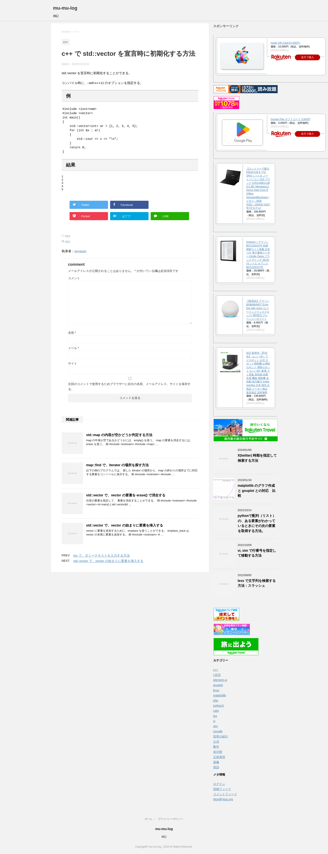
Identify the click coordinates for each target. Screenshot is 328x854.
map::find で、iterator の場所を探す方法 (117, 468)
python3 (218, 705)
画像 (216, 762)
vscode (218, 731)
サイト (72, 366)
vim (215, 726)
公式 (216, 741)
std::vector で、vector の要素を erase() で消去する (126, 498)
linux (216, 690)
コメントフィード (225, 794)
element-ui (220, 680)
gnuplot (218, 685)
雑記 (164, 836)
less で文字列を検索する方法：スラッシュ (257, 583)
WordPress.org (223, 799)
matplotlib (219, 695)
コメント (74, 281)
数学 (216, 746)
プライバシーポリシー (170, 818)
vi (214, 721)
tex (215, 716)
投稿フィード (222, 789)
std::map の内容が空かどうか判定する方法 (119, 438)
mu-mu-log (65, 8)
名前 (72, 336)
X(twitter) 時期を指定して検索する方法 (257, 458)
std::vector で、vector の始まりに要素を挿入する (124, 528)
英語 (216, 767)
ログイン (219, 784)
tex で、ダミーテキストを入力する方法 (101, 558)
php (215, 700)
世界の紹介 (220, 736)
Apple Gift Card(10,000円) (285, 42)
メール (73, 351)
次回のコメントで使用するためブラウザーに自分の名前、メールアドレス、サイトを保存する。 (129, 389)
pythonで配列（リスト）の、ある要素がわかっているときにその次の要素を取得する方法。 (257, 523)
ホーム (148, 818)
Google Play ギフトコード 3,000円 (290, 119)
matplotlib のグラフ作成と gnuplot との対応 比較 (257, 490)
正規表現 (219, 757)
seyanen (80, 254)
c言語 (217, 675)
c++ (68, 238)
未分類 (217, 752)
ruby (216, 710)
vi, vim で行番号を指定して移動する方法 (257, 553)
